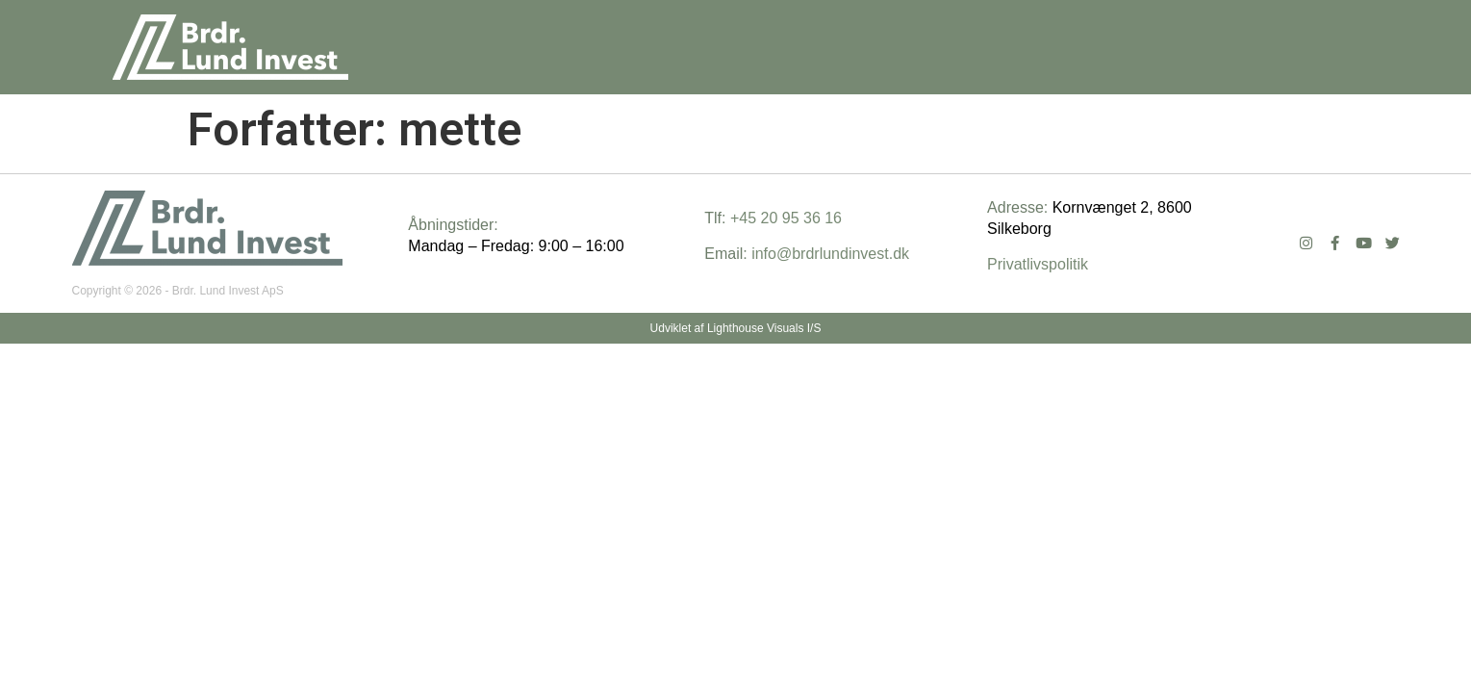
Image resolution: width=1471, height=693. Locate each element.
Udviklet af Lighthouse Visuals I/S (736, 328)
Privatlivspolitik (1037, 264)
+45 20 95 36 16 (786, 218)
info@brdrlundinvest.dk (830, 253)
